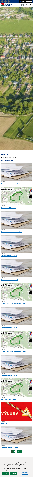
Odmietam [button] (13, 473)
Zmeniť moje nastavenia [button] (24, 473)
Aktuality (15, 157)
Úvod (3, 157)
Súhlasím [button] (5, 473)
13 (18, 451)
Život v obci (8, 157)
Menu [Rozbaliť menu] (28, 5)
